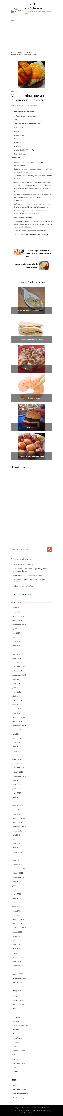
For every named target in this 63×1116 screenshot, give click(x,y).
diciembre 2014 (18, 713)
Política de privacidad (35, 1113)
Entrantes (14, 91)
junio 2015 (16, 688)
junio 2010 (16, 940)
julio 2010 (16, 936)
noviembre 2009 (18, 970)
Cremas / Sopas (18, 1000)
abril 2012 (16, 848)
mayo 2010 (16, 944)
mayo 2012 (16, 843)
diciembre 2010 (18, 915)
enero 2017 (16, 608)
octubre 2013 (17, 772)
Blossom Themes (36, 1110)
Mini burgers (31, 427)
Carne (14, 996)
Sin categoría (17, 1067)
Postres (15, 1046)
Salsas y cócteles (18, 1055)
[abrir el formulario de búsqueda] (34, 4)
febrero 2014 (17, 755)
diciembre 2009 (18, 966)
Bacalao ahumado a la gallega (31, 340)
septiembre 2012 (19, 827)
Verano (15, 1072)
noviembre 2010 (18, 919)
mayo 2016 (16, 641)
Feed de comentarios (20, 1094)
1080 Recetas (33, 8)
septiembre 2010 (19, 928)
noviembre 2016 (18, 616)
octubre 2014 (17, 721)
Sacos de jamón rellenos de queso (31, 456)
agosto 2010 (17, 932)
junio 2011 (16, 890)
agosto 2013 (17, 780)
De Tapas (16, 1008)
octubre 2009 (17, 974)
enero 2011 (16, 911)
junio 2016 (16, 637)
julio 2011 (16, 886)
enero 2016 (16, 658)
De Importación (18, 1004)
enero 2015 (16, 709)
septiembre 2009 (19, 978)
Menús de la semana (20, 1025)
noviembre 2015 (18, 667)
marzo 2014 (17, 751)
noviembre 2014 (18, 717)
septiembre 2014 (19, 726)
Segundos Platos (18, 1063)
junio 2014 (16, 738)
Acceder (15, 1085)
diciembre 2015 (18, 662)
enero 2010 (16, 961)
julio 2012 (16, 835)
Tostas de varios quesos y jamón (31, 369)
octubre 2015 (17, 671)
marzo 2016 (17, 650)
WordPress (24, 1113)
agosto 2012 (17, 831)
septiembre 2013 (19, 776)
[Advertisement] (31, 36)
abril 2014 (16, 747)
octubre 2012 (17, 822)
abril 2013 (16, 797)
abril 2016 (16, 646)
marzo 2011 (17, 902)
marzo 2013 (17, 801)
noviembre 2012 (18, 818)
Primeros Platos (18, 1051)
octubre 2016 (17, 620)
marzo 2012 (17, 852)
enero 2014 (16, 759)
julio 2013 (16, 784)
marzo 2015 (17, 700)
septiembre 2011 (19, 877)
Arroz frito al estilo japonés (22, 564)
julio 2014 (16, 734)
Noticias (15, 1034)
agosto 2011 (17, 881)
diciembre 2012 (18, 814)
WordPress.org (18, 1098)
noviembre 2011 (18, 869)
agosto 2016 (17, 629)
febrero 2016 (17, 654)
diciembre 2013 (18, 763)
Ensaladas (16, 1013)
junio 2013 (16, 789)
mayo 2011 (16, 894)
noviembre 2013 (18, 768)
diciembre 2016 (18, 612)
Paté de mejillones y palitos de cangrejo (31, 310)
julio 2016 (16, 633)
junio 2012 (16, 839)
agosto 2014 (17, 730)
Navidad (15, 1029)
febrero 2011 (17, 907)
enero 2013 (16, 810)
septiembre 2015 (19, 675)
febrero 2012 (17, 856)
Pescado (15, 1042)
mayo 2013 (16, 793)
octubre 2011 (17, 873)
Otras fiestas (17, 1038)
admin (12, 106)
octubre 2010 (17, 923)
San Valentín (17, 1059)
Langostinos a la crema (31, 398)
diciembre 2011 (18, 865)
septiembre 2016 (19, 624)
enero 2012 (16, 860)
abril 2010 (16, 949)
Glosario (15, 1021)
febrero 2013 (17, 806)
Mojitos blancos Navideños (22, 586)
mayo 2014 (16, 742)
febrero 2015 (17, 705)
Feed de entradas (19, 1089)
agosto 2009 (17, 982)
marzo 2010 (17, 953)
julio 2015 (16, 683)
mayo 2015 (16, 692)
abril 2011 (16, 898)
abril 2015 (16, 696)
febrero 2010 (17, 957)
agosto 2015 (17, 679)
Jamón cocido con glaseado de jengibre (27, 575)
